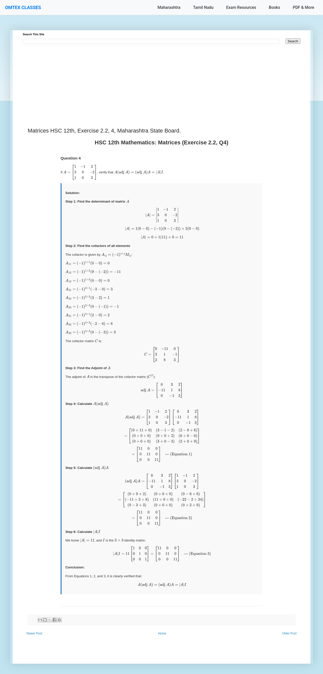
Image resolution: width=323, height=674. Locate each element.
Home (162, 633)
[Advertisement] (161, 80)
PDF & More (303, 7)
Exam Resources (241, 7)
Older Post (289, 633)
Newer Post (34, 633)
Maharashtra (168, 7)
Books (274, 7)
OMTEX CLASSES (23, 7)
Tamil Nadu (203, 7)
